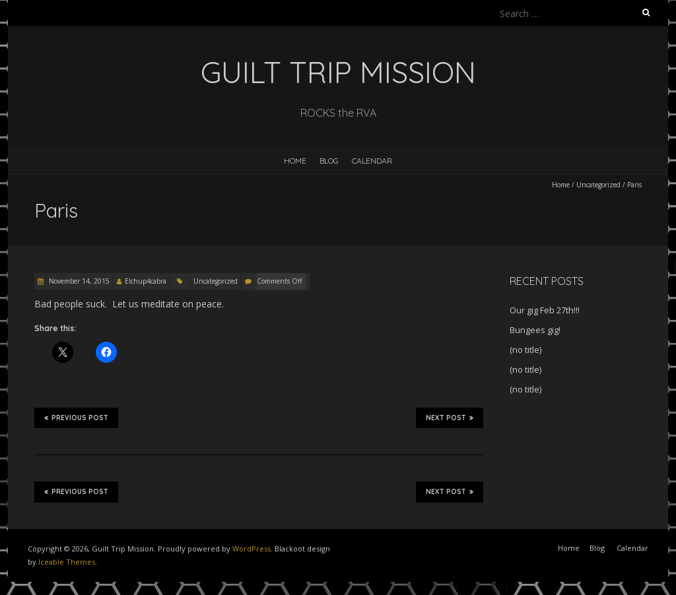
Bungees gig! (535, 330)
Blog (329, 161)
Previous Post (76, 417)
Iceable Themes (66, 562)
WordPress (251, 548)
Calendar (372, 161)
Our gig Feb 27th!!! (545, 310)
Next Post (449, 417)
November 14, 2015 (78, 281)
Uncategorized (598, 184)
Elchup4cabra (145, 281)
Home (295, 161)
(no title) (525, 350)
